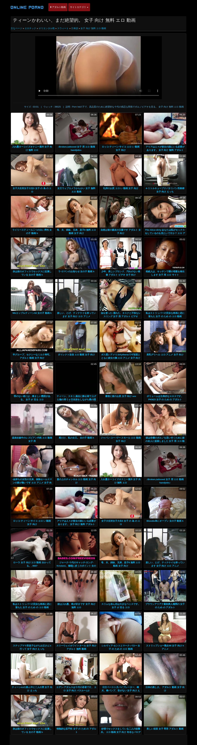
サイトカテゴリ (79, 7)
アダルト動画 (58, 7)
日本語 (74, 28)
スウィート (63, 28)
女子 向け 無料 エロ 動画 (93, 28)
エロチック (30, 28)
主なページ (17, 28)
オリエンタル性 (47, 28)
